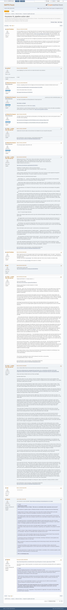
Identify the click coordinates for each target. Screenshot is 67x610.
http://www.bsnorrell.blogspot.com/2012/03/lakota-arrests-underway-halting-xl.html (33, 120)
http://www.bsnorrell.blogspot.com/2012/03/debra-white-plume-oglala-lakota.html (32, 122)
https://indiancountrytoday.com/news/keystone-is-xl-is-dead (41, 501)
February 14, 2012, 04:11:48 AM (22, 29)
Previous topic (54, 22)
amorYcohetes (10, 29)
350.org (34, 329)
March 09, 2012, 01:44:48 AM (21, 365)
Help (53, 608)
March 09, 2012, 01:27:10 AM (21, 276)
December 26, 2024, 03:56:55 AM (22, 559)
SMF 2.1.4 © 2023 (6, 608)
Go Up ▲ (62, 608)
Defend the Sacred (11, 82)
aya (7, 265)
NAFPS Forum (9, 5)
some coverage (27, 260)
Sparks (8, 499)
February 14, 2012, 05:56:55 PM (22, 82)
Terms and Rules (57, 608)
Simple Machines (12, 608)
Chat (41, 8)
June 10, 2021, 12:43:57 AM (21, 499)
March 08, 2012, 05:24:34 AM (21, 252)
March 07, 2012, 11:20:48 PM (21, 128)
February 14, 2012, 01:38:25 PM (22, 68)
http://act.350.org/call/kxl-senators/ (41, 109)
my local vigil (28, 257)
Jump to (45, 601)
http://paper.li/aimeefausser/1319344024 (24, 92)
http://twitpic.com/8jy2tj (21, 103)
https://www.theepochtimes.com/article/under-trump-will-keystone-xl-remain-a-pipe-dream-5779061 (36, 561)
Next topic (60, 22)
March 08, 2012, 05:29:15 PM (21, 265)
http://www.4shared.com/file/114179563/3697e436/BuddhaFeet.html (28, 138)
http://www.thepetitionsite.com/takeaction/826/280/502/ (27, 268)
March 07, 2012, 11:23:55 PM (21, 142)
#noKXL (33, 105)
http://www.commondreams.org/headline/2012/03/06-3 (27, 165)
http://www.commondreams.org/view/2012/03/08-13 (27, 282)
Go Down (6, 25)
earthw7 (8, 68)
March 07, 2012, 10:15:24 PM (21, 114)
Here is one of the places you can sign (41, 33)
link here (22, 39)
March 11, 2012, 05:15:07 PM (21, 487)
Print (61, 25)
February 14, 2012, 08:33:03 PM (22, 97)
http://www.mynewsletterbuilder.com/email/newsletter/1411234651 (29, 87)
